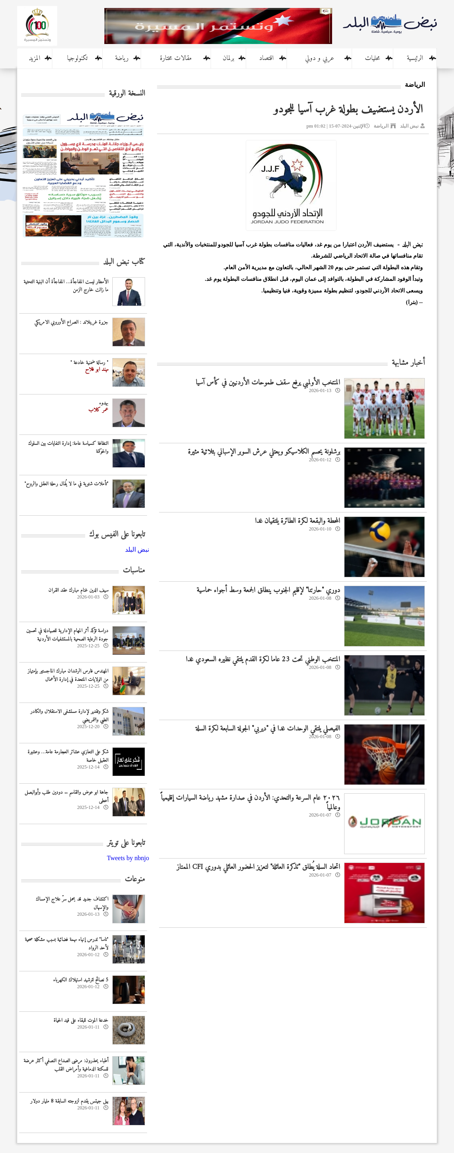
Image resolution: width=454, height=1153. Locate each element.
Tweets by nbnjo (128, 858)
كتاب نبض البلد (124, 262)
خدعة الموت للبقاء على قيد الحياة (81, 1020)
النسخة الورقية (127, 94)
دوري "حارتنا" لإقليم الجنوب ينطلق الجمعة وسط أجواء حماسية (268, 590)
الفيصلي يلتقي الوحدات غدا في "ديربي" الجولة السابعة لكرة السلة (267, 729)
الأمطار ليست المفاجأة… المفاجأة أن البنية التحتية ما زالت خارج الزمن (66, 286)
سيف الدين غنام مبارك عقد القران (78, 590)
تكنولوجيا (77, 58)
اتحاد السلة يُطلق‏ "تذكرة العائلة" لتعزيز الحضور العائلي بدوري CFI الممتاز (258, 867)
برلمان (228, 58)
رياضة (122, 58)
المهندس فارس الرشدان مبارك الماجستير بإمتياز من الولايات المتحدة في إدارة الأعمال (68, 675)
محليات (372, 58)
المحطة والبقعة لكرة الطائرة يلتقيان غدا (297, 521)
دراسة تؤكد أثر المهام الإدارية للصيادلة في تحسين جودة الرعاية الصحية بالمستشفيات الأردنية (67, 635)
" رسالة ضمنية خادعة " (89, 362)
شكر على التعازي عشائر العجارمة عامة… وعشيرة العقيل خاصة (68, 756)
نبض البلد (409, 126)
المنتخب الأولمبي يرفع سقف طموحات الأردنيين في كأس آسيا (268, 382)
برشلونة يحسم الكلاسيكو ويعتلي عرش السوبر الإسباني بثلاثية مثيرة (264, 452)
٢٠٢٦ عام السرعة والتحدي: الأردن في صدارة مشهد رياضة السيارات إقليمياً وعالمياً (250, 802)
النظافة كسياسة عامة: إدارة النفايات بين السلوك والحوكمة (68, 447)
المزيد (34, 58)
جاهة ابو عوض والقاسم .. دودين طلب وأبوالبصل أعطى (66, 796)
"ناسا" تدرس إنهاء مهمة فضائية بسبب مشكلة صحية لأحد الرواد (66, 944)
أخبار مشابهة (408, 363)
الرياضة (381, 126)
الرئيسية (415, 58)
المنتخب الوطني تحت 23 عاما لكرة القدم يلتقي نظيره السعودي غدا (263, 659)
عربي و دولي (319, 58)
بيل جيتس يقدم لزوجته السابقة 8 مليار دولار (69, 1101)
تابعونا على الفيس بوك (117, 535)
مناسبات (134, 571)
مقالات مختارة (176, 58)
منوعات (135, 880)
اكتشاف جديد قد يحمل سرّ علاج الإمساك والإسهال (72, 903)
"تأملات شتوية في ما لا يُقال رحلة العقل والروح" (66, 483)
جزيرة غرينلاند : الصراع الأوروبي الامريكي (71, 322)
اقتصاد (266, 58)
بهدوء (103, 403)
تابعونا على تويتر (126, 843)
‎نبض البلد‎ (137, 549)
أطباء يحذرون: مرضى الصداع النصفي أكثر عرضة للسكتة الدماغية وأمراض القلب (66, 1065)
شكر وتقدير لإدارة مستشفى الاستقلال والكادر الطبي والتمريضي (69, 716)
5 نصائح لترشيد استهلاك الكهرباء (80, 980)
